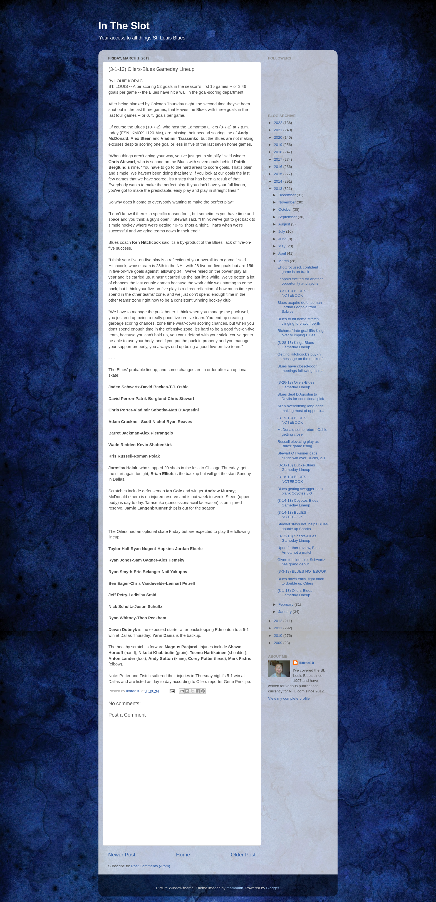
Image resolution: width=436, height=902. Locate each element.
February (286, 604)
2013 (278, 189)
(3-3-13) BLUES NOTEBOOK (302, 571)
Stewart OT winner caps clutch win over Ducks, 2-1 (302, 455)
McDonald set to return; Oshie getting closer (302, 432)
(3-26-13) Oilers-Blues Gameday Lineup (296, 384)
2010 (278, 635)
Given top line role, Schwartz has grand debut (301, 562)
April (282, 253)
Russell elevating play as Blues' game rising (298, 443)
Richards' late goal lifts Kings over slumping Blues (301, 333)
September (288, 217)
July (282, 231)
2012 (278, 621)
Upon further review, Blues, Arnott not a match (300, 550)
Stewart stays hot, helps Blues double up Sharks (303, 526)
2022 (278, 123)
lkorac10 (306, 663)
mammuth (235, 888)
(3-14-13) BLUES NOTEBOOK (292, 514)
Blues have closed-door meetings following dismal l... (301, 370)
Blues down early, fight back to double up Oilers (301, 581)
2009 (278, 643)
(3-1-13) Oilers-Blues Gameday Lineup (295, 592)
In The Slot (124, 25)
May (282, 246)
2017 (278, 159)
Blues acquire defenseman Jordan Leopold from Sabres (300, 307)
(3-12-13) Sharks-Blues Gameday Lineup (297, 538)
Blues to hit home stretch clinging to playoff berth (299, 321)
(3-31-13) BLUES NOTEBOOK (292, 293)
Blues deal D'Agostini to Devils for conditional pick (301, 396)
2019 (278, 145)
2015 (278, 174)
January (285, 612)
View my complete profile (289, 698)
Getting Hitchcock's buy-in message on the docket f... (302, 356)
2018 (278, 152)
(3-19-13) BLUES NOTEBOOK (292, 420)
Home (183, 855)
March (284, 261)
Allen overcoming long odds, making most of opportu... (301, 408)
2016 (278, 167)
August (284, 224)
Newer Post (121, 855)
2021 (278, 130)
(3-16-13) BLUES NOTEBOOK (292, 479)
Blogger (272, 888)
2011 (278, 628)
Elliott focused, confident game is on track (298, 269)
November (287, 202)
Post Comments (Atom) (150, 866)
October (285, 209)
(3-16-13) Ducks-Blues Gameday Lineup (296, 467)
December (287, 195)
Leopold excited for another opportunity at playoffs (300, 281)
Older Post (243, 855)
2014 (278, 181)
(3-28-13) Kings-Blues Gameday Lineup (296, 345)
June (283, 239)
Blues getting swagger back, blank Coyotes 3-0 (301, 491)
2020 (278, 137)
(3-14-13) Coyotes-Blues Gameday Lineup (298, 502)
